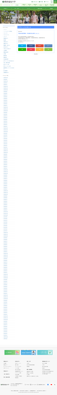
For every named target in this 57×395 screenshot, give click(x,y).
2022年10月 (6, 110)
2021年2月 (5, 145)
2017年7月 (5, 220)
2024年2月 (5, 82)
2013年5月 (5, 307)
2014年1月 (5, 293)
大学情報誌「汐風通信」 (18, 376)
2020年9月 (5, 154)
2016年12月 (6, 232)
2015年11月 (6, 255)
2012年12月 (6, 316)
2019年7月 (5, 178)
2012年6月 (5, 326)
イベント (5, 29)
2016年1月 (5, 251)
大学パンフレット (6, 368)
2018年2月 (5, 208)
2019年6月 (5, 180)
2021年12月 (6, 128)
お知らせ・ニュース (18, 363)
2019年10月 (6, 173)
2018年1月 (5, 209)
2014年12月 (6, 274)
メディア (5, 36)
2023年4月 (5, 100)
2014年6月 (5, 284)
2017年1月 (5, 230)
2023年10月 (6, 89)
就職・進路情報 (29, 369)
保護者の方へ (6, 38)
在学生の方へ (17, 361)
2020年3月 (5, 164)
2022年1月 (5, 126)
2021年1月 (5, 147)
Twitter (22, 45)
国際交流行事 (6, 52)
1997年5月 (5, 338)
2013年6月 (5, 305)
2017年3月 (5, 227)
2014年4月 (5, 288)
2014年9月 (5, 279)
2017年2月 (5, 229)
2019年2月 (5, 187)
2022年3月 (5, 122)
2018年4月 (5, 204)
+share (39, 49)
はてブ (48, 45)
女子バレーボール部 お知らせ (9, 60)
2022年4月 (5, 121)
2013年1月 (5, 314)
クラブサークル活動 (18, 372)
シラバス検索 (17, 368)
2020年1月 (5, 168)
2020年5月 (5, 161)
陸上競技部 (5, 70)
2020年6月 (5, 159)
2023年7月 (5, 95)
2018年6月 (5, 201)
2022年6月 (5, 117)
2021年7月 (5, 136)
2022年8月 (5, 114)
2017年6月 (5, 222)
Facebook (31, 45)
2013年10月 (6, 298)
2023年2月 (5, 103)
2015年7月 (5, 262)
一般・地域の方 (46, 5)
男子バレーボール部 (7, 66)
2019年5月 (5, 182)
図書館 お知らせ (7, 45)
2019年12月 (6, 169)
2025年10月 (6, 77)
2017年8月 (5, 218)
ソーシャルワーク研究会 (8, 31)
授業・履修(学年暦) (45, 366)
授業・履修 (16, 364)
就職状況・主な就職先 (30, 372)
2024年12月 (6, 81)
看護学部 (5, 57)
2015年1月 (5, 272)
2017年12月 (6, 211)
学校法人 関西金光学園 (14, 390)
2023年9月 (5, 91)
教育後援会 (35, 5)
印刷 (48, 49)
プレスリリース (6, 34)
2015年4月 (5, 267)
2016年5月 (5, 244)
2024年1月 (5, 84)
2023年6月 (5, 96)
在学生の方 (29, 5)
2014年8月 (5, 281)
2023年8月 (5, 93)
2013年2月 (5, 312)
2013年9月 (5, 300)
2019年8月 (5, 176)
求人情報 (28, 374)
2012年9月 (5, 321)
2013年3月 (5, 310)
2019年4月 (5, 183)
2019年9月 (5, 175)
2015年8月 (5, 260)
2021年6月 (5, 138)
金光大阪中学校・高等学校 (24, 390)
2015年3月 (5, 269)
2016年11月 (6, 234)
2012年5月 (5, 328)
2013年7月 (5, 303)
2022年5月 (5, 119)
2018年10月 (6, 194)
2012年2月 (5, 333)
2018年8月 (5, 197)
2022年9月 (5, 112)
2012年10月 (6, 319)
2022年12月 (6, 107)
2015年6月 (5, 263)
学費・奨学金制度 (17, 369)
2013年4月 (5, 309)
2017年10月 (6, 215)
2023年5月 (5, 98)
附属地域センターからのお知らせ (9, 68)
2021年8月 (5, 135)
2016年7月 (5, 241)
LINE (22, 49)
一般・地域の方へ (7, 374)
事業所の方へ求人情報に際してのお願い (33, 376)
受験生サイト (5, 364)
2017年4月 (5, 225)
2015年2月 (5, 270)
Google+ (39, 45)
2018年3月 (5, 206)
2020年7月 (5, 157)
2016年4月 (5, 246)
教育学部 (5, 55)
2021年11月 (6, 129)
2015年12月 (6, 253)
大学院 (5, 53)
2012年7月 (5, 324)
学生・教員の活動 (7, 62)
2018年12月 (6, 190)
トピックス (5, 33)
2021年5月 (5, 140)
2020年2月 (5, 166)
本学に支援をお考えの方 (52, 5)
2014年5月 (5, 286)
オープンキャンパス (7, 5)
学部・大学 (29, 361)
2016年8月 (5, 239)
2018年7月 (5, 199)
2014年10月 (6, 277)
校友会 (41, 5)
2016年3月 (5, 248)
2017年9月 (5, 216)
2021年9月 (5, 133)
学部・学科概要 (44, 363)
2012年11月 (6, 317)
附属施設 (28, 366)
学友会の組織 (17, 374)
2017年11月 (6, 213)
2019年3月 (5, 185)
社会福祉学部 (6, 59)
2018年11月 (6, 192)
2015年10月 (6, 256)
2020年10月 (6, 152)
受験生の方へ (6, 43)
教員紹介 (43, 368)
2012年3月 (5, 331)
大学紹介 (28, 363)
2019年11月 (6, 171)
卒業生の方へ (6, 41)
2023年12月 (6, 86)
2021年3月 (5, 143)
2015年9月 (5, 258)
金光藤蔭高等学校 (32, 390)
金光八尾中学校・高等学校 (41, 390)
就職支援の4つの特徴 (30, 371)
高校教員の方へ (6, 72)
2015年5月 (5, 265)
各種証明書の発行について (19, 371)
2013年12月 (6, 295)
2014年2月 (5, 291)
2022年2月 (5, 124)
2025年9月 (5, 79)
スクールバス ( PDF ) (18, 366)
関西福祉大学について (46, 361)
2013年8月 (5, 302)
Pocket (31, 49)
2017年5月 (5, 223)
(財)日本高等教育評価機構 (30, 364)
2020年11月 (6, 150)
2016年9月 (5, 237)
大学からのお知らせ (7, 48)
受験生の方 (24, 5)
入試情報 (16, 5)
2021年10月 (6, 131)
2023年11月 (6, 88)
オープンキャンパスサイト (7, 366)
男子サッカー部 (6, 64)
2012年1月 (5, 335)
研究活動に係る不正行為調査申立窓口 (47, 371)
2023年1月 (5, 105)
